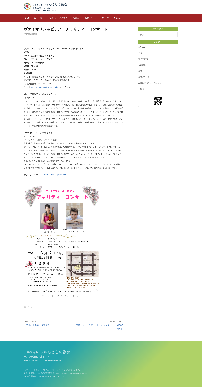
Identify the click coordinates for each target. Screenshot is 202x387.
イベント (31, 307)
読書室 (76, 18)
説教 (140, 71)
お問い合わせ (90, 18)
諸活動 (51, 18)
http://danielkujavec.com (55, 175)
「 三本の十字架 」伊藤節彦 (37, 325)
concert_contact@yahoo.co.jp (44, 87)
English (117, 18)
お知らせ (142, 47)
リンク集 (105, 18)
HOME (27, 18)
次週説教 (142, 65)
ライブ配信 (143, 59)
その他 (141, 89)
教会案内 (38, 18)
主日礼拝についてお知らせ (149, 83)
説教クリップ (144, 77)
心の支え (63, 18)
